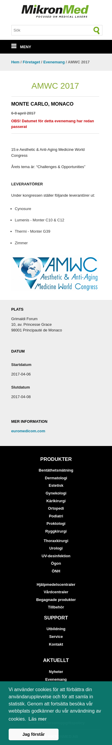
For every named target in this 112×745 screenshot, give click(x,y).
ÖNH (56, 571)
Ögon (56, 563)
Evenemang (54, 62)
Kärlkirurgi (56, 501)
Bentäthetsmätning (56, 470)
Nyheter (56, 671)
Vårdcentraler (56, 592)
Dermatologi (56, 478)
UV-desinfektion (56, 556)
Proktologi (56, 523)
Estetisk (56, 485)
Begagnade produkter (56, 599)
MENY (21, 47)
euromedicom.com (28, 431)
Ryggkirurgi (56, 531)
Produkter (56, 459)
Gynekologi (56, 493)
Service (56, 636)
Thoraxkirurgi (56, 541)
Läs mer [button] (37, 718)
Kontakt (56, 644)
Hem (15, 62)
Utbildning (56, 629)
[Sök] (96, 30)
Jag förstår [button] (33, 734)
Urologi (56, 548)
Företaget (31, 62)
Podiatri (56, 516)
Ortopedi (56, 508)
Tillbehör (56, 607)
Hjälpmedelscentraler (56, 584)
